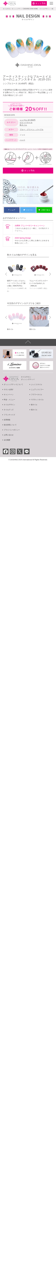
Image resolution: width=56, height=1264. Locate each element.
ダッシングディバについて (13, 384)
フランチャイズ (9, 415)
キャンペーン (8, 395)
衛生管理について (10, 425)
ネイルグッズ (8, 410)
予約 (40, 3)
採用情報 (7, 420)
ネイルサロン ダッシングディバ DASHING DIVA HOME (20, 9)
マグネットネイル (37, 400)
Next (50, 274)
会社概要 (7, 440)
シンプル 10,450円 (27, 120)
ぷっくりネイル (36, 384)
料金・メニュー (9, 400)
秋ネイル (23, 125)
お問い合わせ (8, 435)
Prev (6, 274)
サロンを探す (8, 389)
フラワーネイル (36, 395)
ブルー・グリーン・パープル (31, 129)
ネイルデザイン (45, 9)
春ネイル (34, 405)
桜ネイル (34, 410)
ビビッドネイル (26, 122)
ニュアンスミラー (37, 389)
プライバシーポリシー (12, 430)
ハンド (22, 140)
